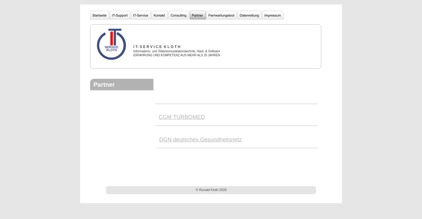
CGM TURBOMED (182, 117)
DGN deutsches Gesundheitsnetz (200, 139)
